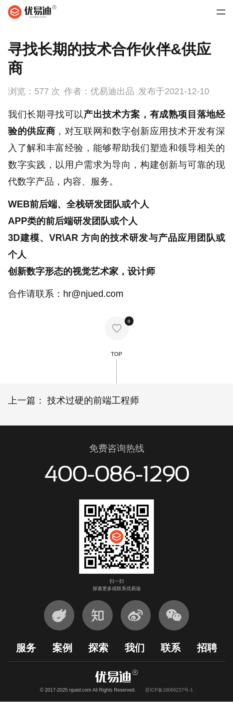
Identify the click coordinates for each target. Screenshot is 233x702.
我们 (135, 647)
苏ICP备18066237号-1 (169, 690)
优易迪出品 (112, 91)
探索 (98, 647)
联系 (171, 647)
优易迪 (32, 12)
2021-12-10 (187, 91)
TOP (116, 367)
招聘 (207, 647)
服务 (26, 647)
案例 (62, 647)
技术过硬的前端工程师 (92, 400)
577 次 (47, 91)
